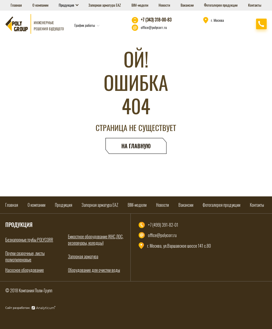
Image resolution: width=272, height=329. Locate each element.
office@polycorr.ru (154, 27)
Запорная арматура (83, 256)
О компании (40, 5)
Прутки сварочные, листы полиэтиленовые (25, 256)
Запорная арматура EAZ (104, 5)
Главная (16, 5)
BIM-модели (139, 5)
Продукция (67, 5)
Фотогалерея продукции (220, 5)
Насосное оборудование (24, 270)
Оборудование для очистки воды (94, 270)
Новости (164, 5)
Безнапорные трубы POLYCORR (29, 240)
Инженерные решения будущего (49, 25)
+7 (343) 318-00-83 (156, 20)
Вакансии (187, 5)
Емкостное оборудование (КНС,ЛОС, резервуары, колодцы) (96, 239)
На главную (136, 146)
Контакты (254, 5)
